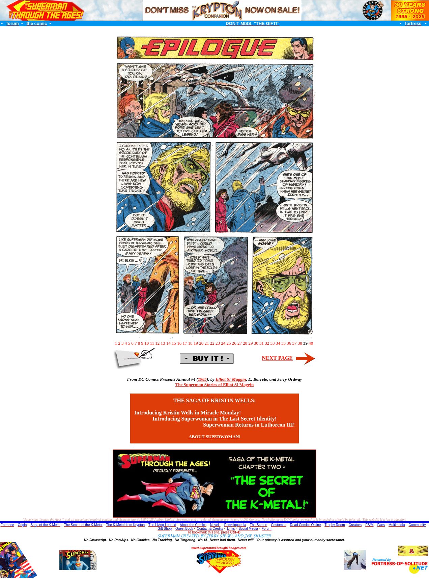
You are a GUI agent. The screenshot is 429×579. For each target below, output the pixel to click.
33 (272, 343)
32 (267, 343)
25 (229, 343)
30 (256, 343)
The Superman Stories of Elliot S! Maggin (214, 384)
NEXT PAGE (277, 358)
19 (196, 343)
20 (201, 343)
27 (239, 343)
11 (152, 343)
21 (207, 343)
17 (185, 343)
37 (294, 343)
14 (168, 343)
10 (146, 343)
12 (157, 343)
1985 (202, 379)
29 (251, 343)
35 (283, 343)
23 (218, 343)
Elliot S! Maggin (231, 379)
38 (300, 343)
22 (212, 343)
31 (261, 343)
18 (190, 343)
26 (234, 343)
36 (289, 343)
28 (245, 343)
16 (179, 343)
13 (163, 343)
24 (223, 343)
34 (278, 343)
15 (174, 343)
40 (311, 343)
